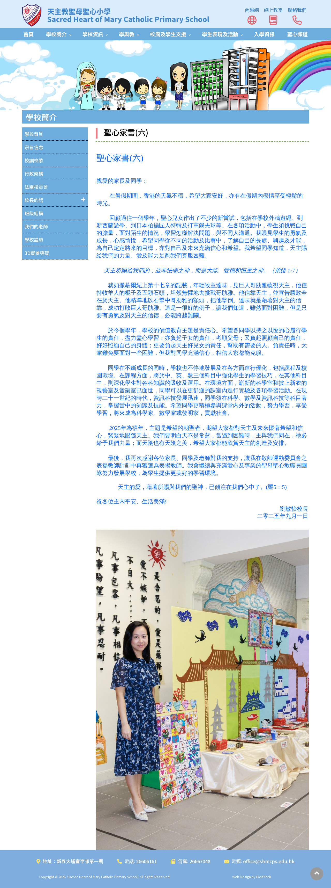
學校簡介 (56, 34)
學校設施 (34, 239)
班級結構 (34, 213)
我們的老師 (36, 226)
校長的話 (34, 200)
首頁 (28, 34)
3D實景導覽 (37, 252)
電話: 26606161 (137, 861)
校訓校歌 (34, 160)
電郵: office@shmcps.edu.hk (259, 861)
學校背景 (34, 134)
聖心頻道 (297, 34)
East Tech (263, 876)
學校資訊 (92, 34)
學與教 (126, 34)
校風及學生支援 (168, 34)
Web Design (241, 876)
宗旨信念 (34, 147)
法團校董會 (36, 186)
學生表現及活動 (220, 34)
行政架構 (34, 173)
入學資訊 (264, 34)
